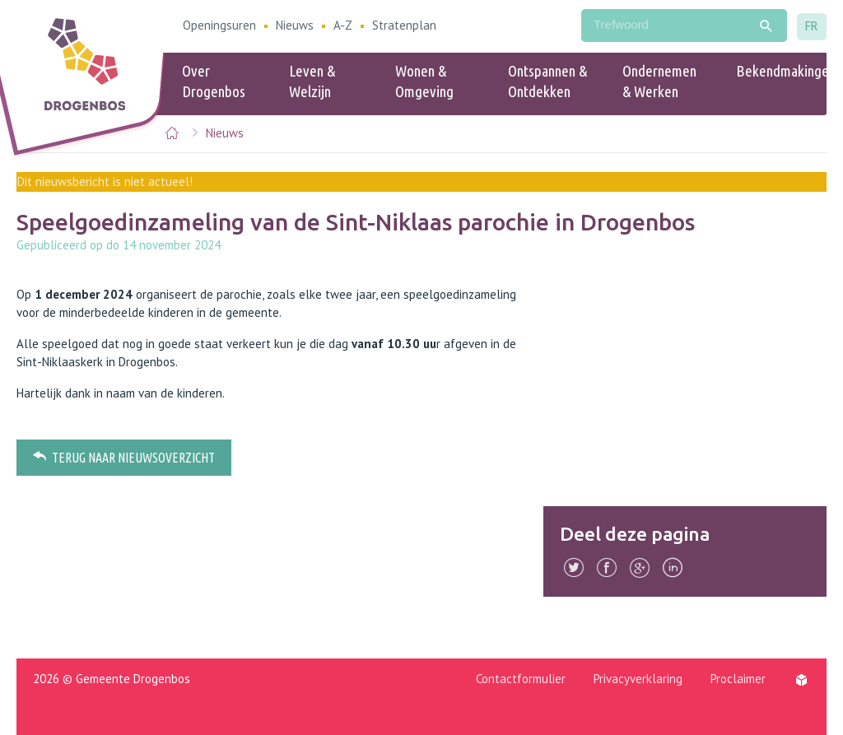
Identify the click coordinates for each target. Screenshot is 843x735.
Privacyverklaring (638, 678)
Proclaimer (738, 678)
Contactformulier (521, 678)
